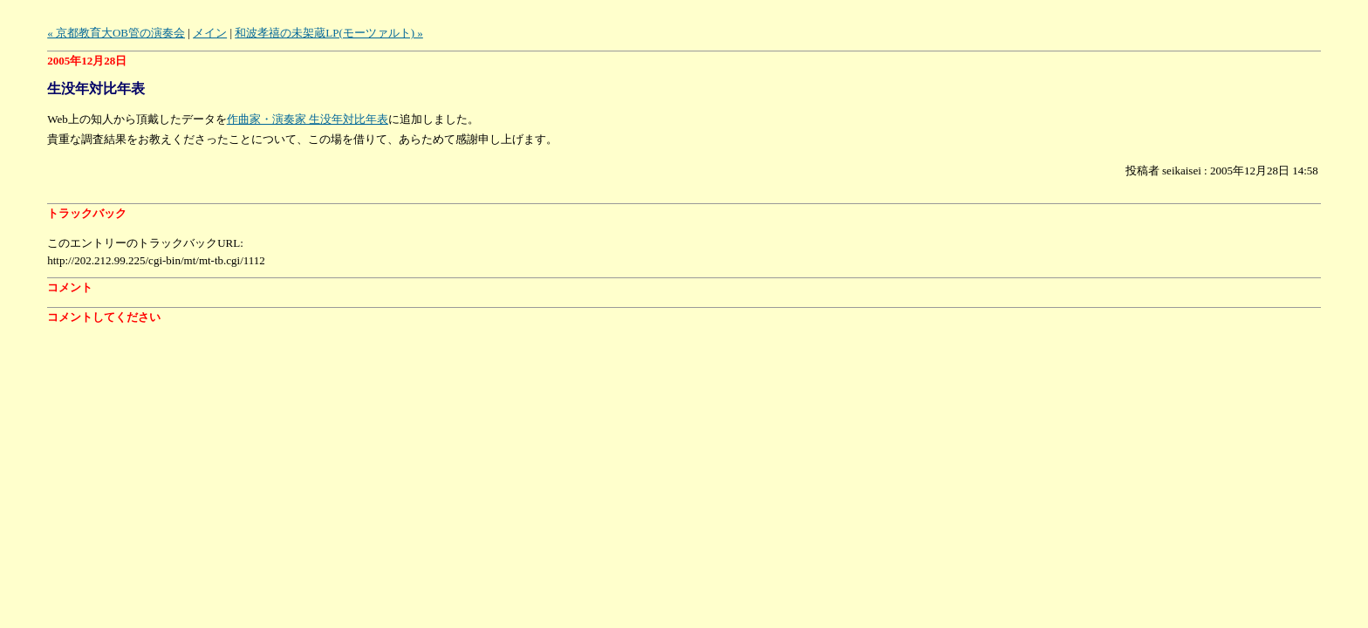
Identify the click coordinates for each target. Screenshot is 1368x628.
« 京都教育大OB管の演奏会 (116, 32)
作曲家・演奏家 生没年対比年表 (307, 119)
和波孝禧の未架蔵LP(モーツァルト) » (329, 32)
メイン (210, 32)
